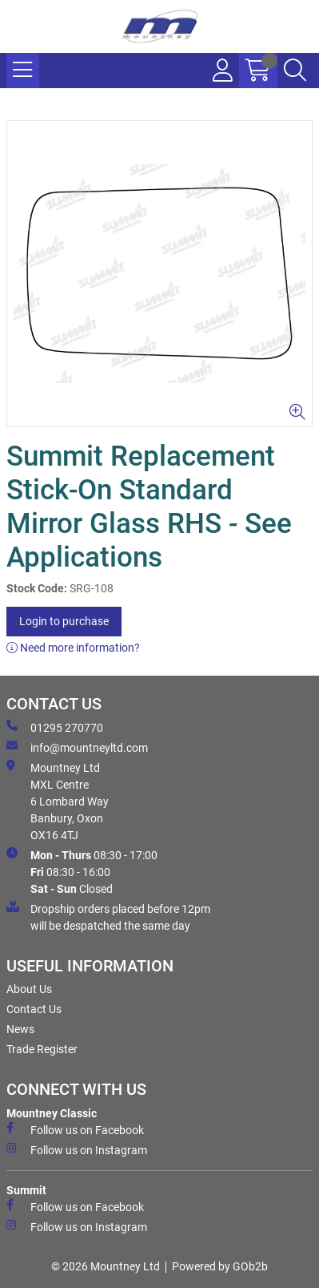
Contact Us (34, 1009)
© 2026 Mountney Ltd (105, 1266)
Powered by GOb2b (220, 1266)
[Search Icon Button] (295, 70)
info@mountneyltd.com (77, 747)
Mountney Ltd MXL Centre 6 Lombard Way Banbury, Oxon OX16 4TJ (57, 801)
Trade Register (42, 1049)
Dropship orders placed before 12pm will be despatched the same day (108, 916)
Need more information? (73, 647)
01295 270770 (54, 727)
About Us (29, 989)
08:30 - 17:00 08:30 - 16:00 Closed (82, 871)
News (20, 1029)
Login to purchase (64, 621)
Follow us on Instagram (76, 1149)
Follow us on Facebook (75, 1129)
